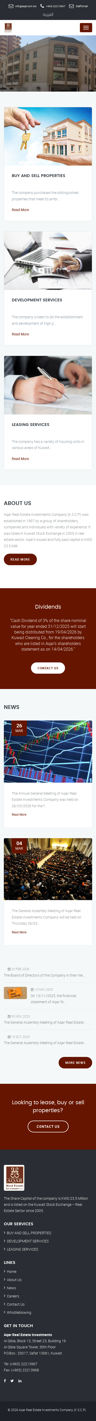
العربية (48, 14)
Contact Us (48, 668)
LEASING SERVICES (30, 425)
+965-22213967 (55, 6)
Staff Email (82, 6)
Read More (20, 209)
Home (11, 1271)
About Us (14, 1279)
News (11, 1287)
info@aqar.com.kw (26, 6)
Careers (13, 1296)
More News (75, 1063)
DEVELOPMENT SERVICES (37, 300)
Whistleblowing (19, 1312)
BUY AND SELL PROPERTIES (38, 176)
